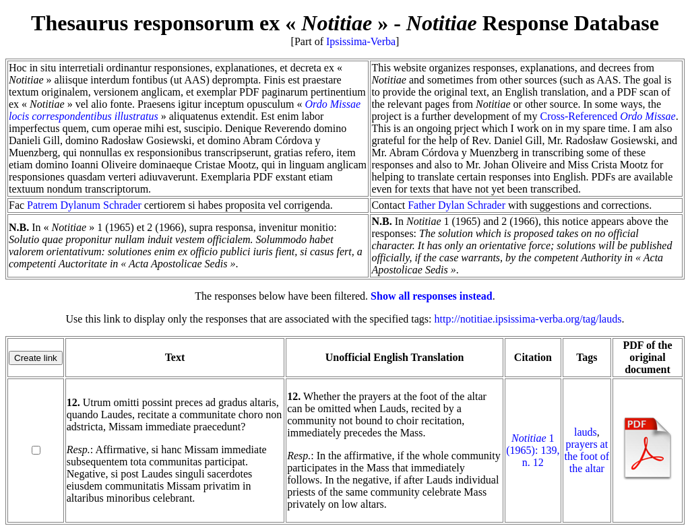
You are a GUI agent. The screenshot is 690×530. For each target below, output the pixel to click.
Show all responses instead (432, 296)
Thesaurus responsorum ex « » (209, 23)
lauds (585, 432)
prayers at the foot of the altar (587, 456)
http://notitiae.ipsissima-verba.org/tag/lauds (528, 319)
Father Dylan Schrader (456, 205)
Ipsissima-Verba (361, 41)
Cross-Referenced (608, 116)
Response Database (532, 23)
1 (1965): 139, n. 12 (532, 450)
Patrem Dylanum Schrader (84, 205)
